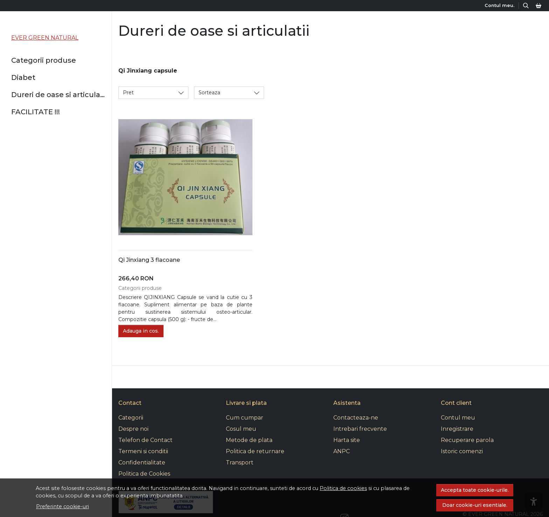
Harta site (346, 440)
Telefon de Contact (145, 440)
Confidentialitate (141, 462)
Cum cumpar (244, 417)
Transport (239, 462)
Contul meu (458, 417)
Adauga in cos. (141, 331)
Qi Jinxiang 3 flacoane (149, 260)
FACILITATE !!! (35, 112)
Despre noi (133, 429)
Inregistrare (457, 429)
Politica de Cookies (144, 473)
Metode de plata (249, 440)
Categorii (130, 417)
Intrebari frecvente (360, 429)
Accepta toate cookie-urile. (475, 490)
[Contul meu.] (500, 5)
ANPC (341, 451)
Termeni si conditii (143, 451)
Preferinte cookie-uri (62, 506)
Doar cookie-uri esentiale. (474, 505)
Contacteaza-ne (355, 417)
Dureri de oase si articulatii (58, 94)
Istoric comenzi (462, 451)
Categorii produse (43, 60)
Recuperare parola (467, 440)
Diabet (23, 77)
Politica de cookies (343, 488)
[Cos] (538, 5)
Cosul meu (241, 429)
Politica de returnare (255, 451)
